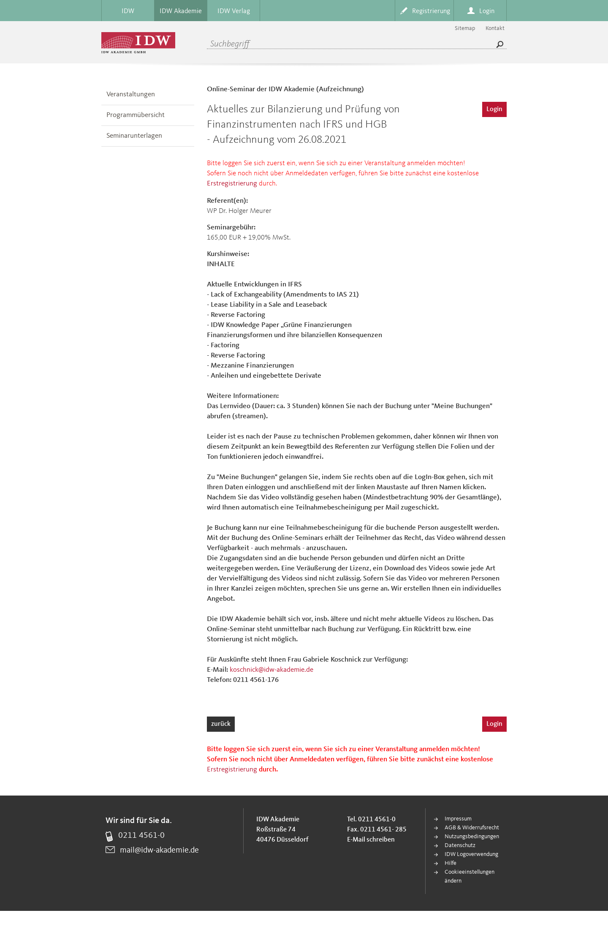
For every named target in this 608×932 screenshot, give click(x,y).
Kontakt (495, 28)
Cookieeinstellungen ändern (469, 876)
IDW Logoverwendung (471, 854)
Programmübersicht (135, 115)
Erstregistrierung (232, 183)
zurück (221, 724)
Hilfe (450, 863)
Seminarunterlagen (134, 135)
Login (494, 109)
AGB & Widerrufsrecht (472, 828)
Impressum (458, 819)
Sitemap (465, 28)
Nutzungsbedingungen (472, 836)
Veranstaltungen (130, 94)
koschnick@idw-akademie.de (271, 669)
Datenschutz (460, 845)
